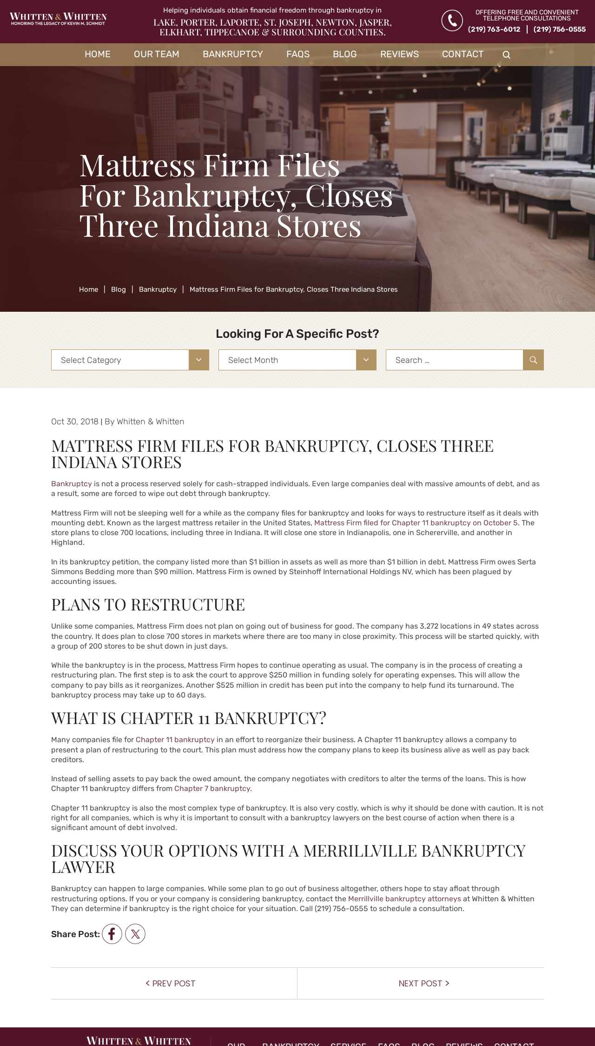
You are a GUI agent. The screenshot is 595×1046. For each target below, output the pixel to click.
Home (98, 54)
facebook (112, 934)
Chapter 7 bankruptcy (212, 788)
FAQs (298, 54)
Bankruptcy (233, 54)
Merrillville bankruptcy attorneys (404, 898)
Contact (463, 54)
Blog (345, 54)
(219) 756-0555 (560, 29)
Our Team (156, 54)
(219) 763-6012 (494, 29)
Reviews (399, 54)
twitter (135, 934)
